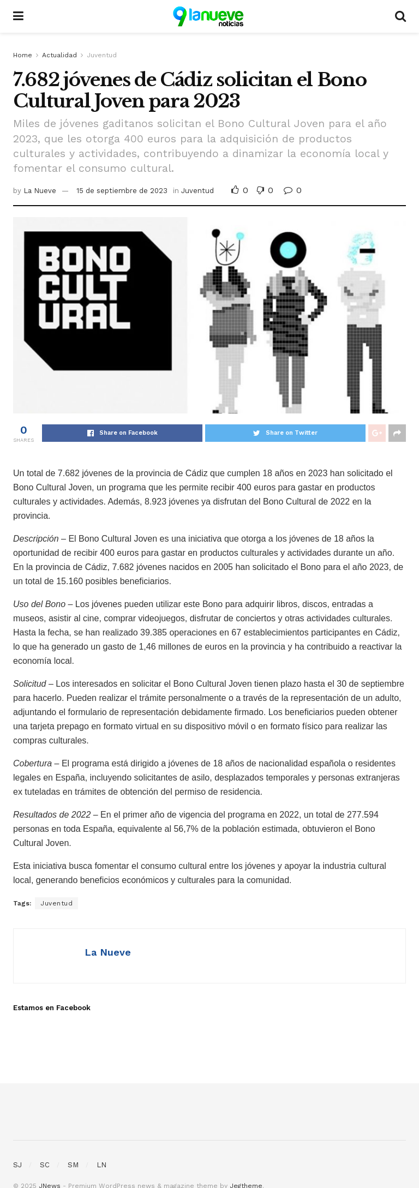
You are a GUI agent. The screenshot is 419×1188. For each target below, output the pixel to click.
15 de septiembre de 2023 (121, 191)
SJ (17, 1165)
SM (73, 1165)
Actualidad (59, 55)
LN (101, 1165)
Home (22, 55)
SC (45, 1165)
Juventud (102, 55)
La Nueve (39, 191)
